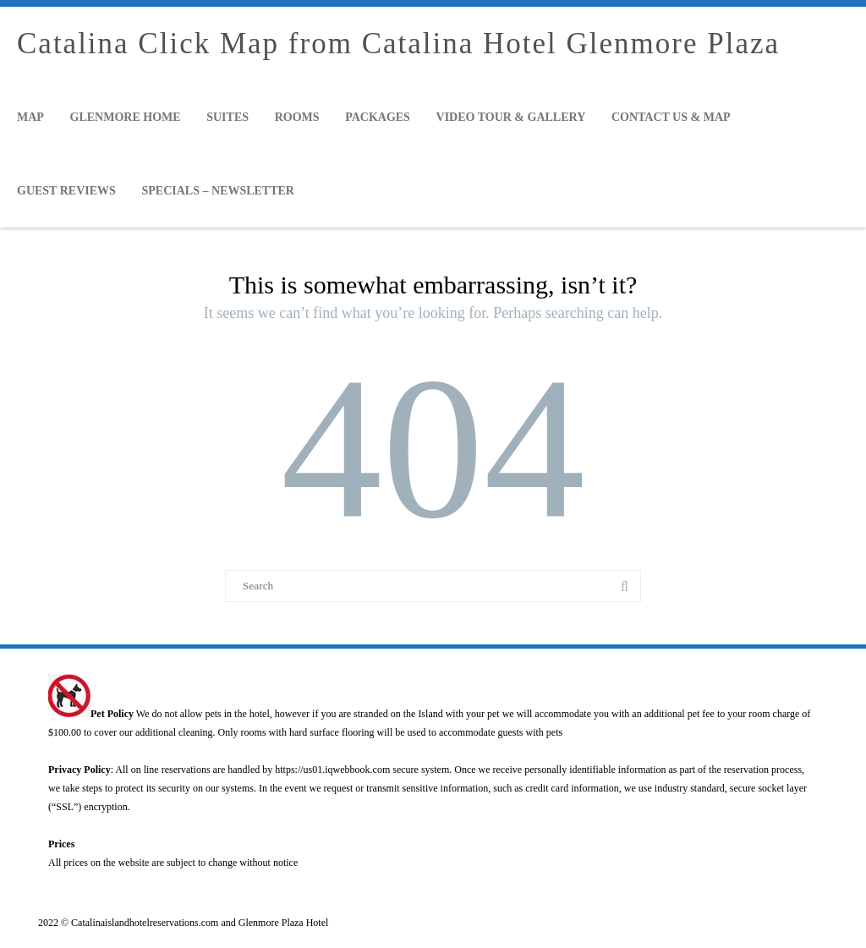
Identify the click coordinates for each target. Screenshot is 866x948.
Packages (377, 117)
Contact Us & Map (671, 117)
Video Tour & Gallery (511, 117)
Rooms (297, 117)
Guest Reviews (66, 190)
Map (30, 117)
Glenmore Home (125, 117)
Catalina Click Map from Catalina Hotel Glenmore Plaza (398, 43)
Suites (227, 117)
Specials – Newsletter (217, 190)
